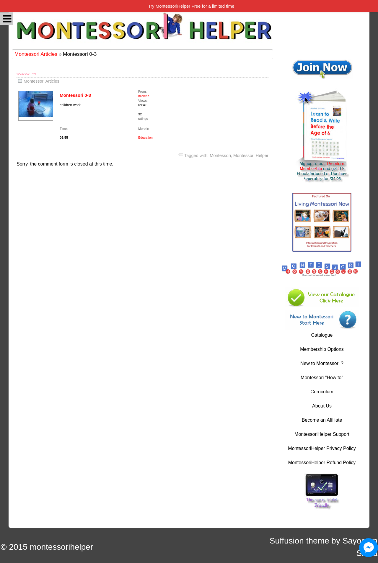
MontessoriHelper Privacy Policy (322, 448)
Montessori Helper (250, 155)
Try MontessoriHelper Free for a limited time (191, 6)
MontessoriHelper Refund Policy (322, 462)
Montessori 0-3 (27, 74)
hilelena (143, 96)
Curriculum (321, 391)
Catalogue (322, 335)
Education (145, 137)
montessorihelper (61, 546)
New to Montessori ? (321, 363)
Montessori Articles (35, 54)
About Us (322, 405)
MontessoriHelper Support (321, 434)
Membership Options (322, 349)
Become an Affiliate (322, 420)
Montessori (220, 155)
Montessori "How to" (322, 377)
